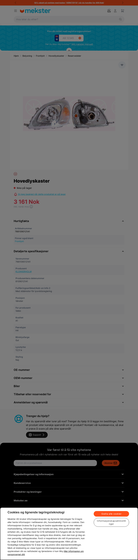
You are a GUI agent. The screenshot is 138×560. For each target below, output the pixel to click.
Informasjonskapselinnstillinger (111, 522)
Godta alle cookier (111, 513)
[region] (69, 533)
